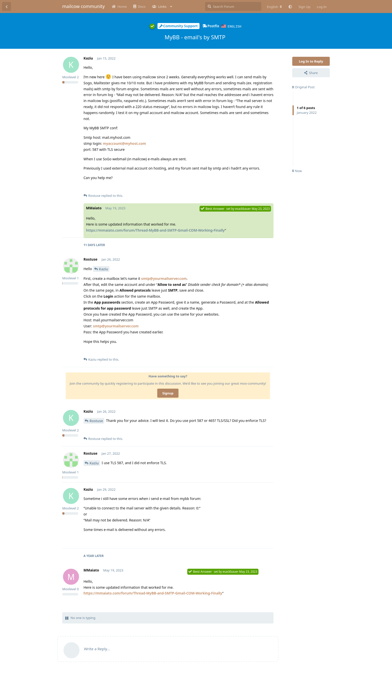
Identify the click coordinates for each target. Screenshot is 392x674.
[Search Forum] (233, 6)
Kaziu (103, 268)
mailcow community (83, 6)
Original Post (303, 87)
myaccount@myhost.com (124, 143)
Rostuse (96, 420)
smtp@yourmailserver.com (164, 278)
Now (297, 170)
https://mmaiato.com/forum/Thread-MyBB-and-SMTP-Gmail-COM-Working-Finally (155, 230)
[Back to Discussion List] (6, 6)
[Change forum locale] (274, 6)
